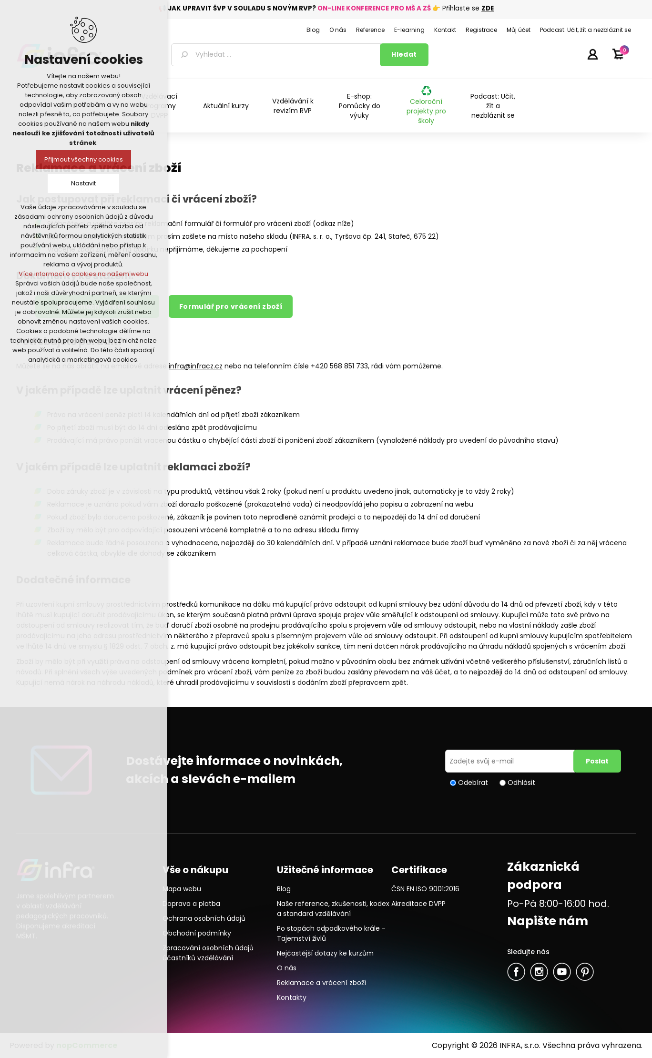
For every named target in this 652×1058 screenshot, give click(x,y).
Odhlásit (521, 782)
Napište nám (547, 921)
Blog (284, 889)
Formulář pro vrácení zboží (230, 306)
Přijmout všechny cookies (83, 159)
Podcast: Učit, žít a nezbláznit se (492, 106)
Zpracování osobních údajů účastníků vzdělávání (208, 953)
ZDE (487, 8)
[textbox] (277, 54)
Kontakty (291, 997)
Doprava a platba (191, 903)
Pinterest (585, 972)
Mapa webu (182, 889)
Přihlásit (592, 53)
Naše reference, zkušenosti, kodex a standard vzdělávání (333, 908)
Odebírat (473, 782)
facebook (516, 972)
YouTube (562, 972)
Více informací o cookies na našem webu (83, 273)
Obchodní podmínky (197, 933)
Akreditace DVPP (418, 903)
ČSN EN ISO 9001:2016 (425, 889)
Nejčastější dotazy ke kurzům (325, 953)
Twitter (539, 972)
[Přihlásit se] (511, 761)
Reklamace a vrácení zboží (321, 982)
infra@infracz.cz (196, 366)
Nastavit (83, 183)
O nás (286, 968)
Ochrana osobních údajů (204, 918)
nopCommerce (86, 1045)
